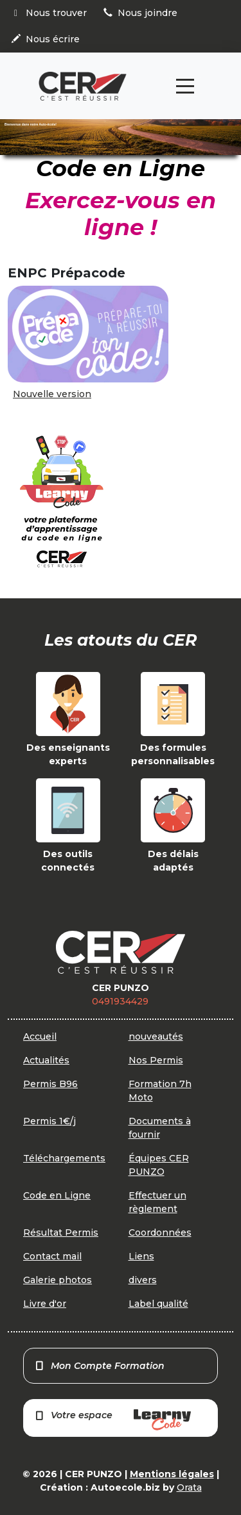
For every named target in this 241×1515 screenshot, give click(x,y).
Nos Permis (156, 1060)
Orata (189, 1487)
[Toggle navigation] (185, 86)
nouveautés (156, 1036)
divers (143, 1280)
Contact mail (52, 1256)
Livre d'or (44, 1303)
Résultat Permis (60, 1232)
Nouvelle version (52, 394)
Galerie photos (57, 1280)
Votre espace (112, 1419)
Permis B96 (50, 1084)
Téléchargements (64, 1158)
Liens (141, 1256)
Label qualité (158, 1303)
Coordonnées (160, 1232)
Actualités (46, 1060)
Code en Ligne (57, 1195)
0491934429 (120, 1001)
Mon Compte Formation (99, 1366)
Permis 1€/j (49, 1121)
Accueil (40, 1036)
